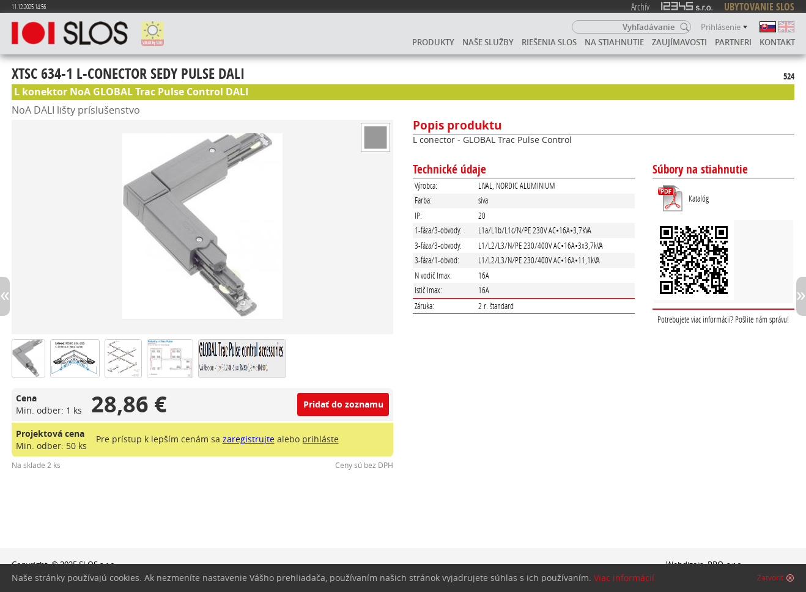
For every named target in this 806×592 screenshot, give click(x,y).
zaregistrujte (249, 439)
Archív (640, 6)
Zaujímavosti (679, 42)
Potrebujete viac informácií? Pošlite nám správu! (723, 319)
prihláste (320, 439)
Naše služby (488, 42)
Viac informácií (624, 577)
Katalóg (699, 198)
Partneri (733, 42)
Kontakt (777, 42)
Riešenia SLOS (549, 42)
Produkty (433, 42)
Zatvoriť (770, 578)
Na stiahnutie (614, 42)
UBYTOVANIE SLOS (759, 6)
